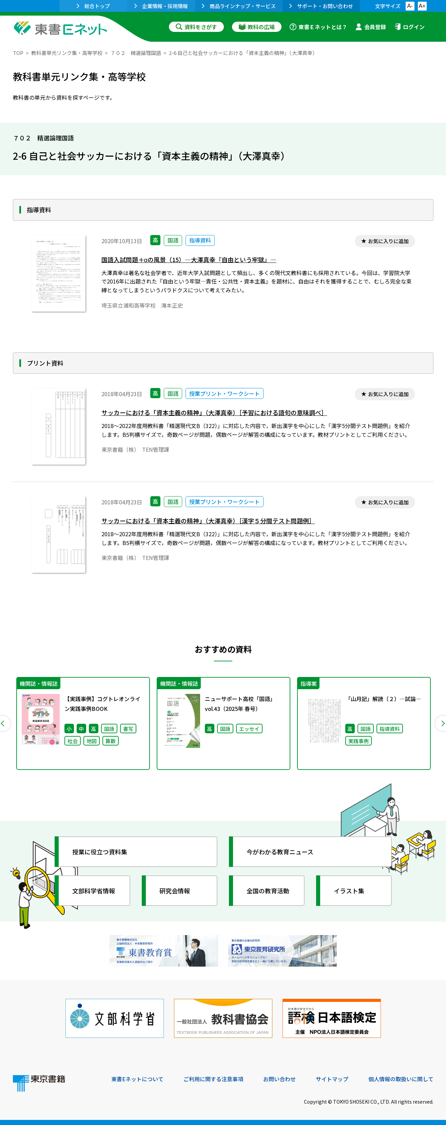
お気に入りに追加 (388, 241)
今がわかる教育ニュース (280, 851)
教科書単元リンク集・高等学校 (66, 52)
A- (410, 6)
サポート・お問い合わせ (321, 5)
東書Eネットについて (137, 1079)
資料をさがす (196, 27)
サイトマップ (332, 1079)
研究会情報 (174, 890)
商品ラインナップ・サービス (239, 5)
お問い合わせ (279, 1079)
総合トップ (93, 5)
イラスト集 (349, 890)
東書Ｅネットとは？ (318, 27)
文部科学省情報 (93, 890)
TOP (18, 52)
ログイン (409, 27)
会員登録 (370, 27)
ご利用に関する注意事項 (213, 1079)
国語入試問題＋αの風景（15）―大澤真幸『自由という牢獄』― (188, 259)
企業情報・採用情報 (161, 5)
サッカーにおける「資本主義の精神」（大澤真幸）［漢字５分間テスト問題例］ (208, 521)
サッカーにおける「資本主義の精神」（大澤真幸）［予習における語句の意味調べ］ (214, 412)
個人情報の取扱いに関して (400, 1079)
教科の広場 (257, 27)
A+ (422, 6)
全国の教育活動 (268, 890)
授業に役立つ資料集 (99, 851)
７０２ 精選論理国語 (135, 52)
